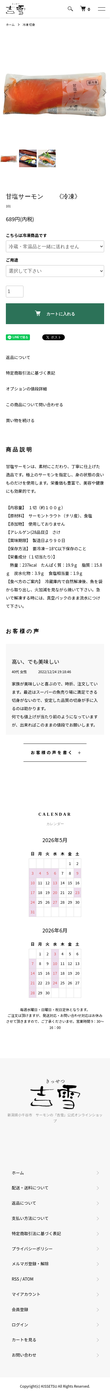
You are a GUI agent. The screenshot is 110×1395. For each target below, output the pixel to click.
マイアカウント (26, 1294)
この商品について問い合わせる (34, 404)
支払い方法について (30, 1218)
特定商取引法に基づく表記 (30, 373)
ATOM (28, 1279)
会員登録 (20, 1309)
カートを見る (24, 1339)
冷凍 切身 (29, 24)
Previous (6, 92)
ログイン (20, 1325)
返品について (18, 357)
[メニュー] (101, 9)
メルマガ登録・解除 (30, 1264)
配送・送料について (30, 1188)
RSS (15, 1279)
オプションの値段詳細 (26, 389)
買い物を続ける (20, 420)
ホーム (10, 24)
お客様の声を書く (52, 752)
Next (103, 92)
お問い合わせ (24, 1355)
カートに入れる (55, 313)
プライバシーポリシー (32, 1249)
